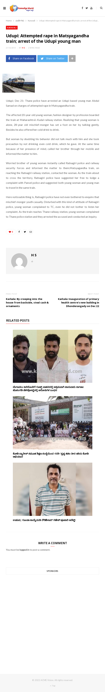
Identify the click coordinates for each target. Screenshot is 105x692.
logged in (24, 549)
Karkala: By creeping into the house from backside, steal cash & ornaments (27, 302)
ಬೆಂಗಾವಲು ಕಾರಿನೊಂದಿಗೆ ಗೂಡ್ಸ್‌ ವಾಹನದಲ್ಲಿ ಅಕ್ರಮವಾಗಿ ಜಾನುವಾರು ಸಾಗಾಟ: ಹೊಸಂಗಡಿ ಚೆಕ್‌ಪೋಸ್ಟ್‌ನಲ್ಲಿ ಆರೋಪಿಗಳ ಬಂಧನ (48, 388)
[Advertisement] (52, 618)
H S (23, 47)
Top (52, 685)
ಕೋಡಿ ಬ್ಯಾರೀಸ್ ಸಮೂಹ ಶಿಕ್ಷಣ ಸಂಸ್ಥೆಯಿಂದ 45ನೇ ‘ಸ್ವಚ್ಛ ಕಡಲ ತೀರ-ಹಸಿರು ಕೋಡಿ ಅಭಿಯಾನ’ (51, 455)
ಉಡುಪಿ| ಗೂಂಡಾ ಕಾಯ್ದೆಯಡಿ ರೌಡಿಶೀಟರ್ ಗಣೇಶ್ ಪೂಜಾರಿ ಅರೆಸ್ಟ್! (44, 520)
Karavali (11, 27)
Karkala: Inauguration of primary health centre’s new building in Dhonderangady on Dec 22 (78, 302)
